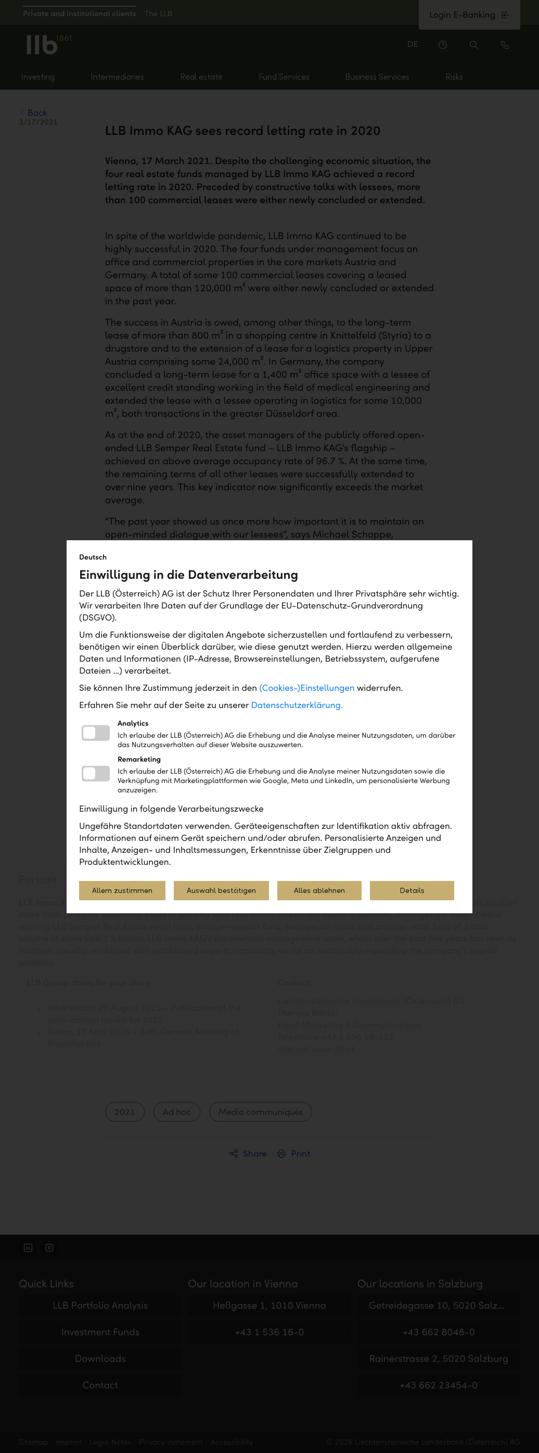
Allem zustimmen (122, 890)
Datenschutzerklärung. (297, 705)
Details (412, 890)
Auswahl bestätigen (221, 890)
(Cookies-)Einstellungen (306, 687)
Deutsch (93, 557)
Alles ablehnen (319, 890)
